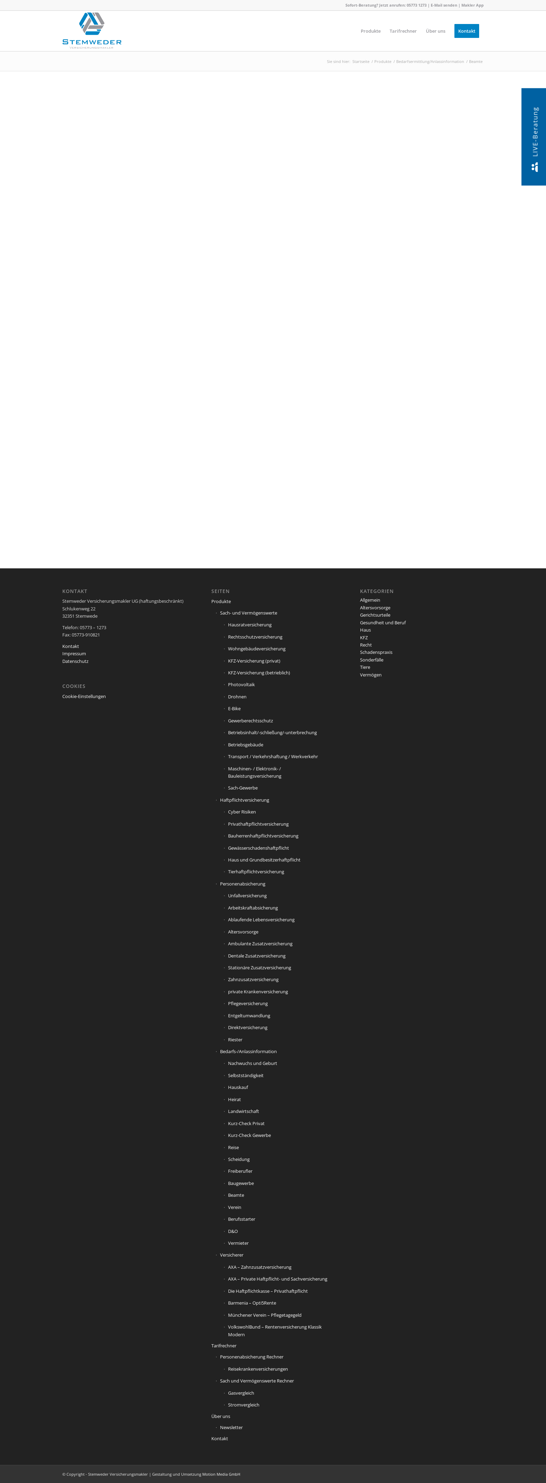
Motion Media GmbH (221, 1474)
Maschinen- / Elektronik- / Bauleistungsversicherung (254, 772)
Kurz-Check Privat (246, 1123)
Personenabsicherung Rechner (251, 1357)
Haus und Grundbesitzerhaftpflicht (264, 860)
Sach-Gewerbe (243, 788)
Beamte (236, 1195)
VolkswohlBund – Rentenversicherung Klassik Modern (275, 1330)
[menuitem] (370, 31)
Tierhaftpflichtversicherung (256, 871)
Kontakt (70, 646)
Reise (233, 1147)
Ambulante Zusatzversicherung (260, 943)
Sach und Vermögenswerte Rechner (257, 1381)
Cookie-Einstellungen (84, 696)
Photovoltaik (241, 684)
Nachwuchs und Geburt (252, 1063)
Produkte (221, 601)
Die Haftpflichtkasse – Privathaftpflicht (268, 1291)
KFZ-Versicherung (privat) (254, 661)
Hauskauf (238, 1087)
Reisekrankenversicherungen (258, 1369)
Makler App (472, 5)
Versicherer (231, 1255)
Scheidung (239, 1159)
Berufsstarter (241, 1219)
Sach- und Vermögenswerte (248, 613)
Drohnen (237, 697)
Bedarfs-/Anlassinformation (248, 1051)
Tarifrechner (223, 1345)
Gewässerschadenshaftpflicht (258, 848)
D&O (233, 1231)
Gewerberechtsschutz (250, 721)
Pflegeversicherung (248, 1003)
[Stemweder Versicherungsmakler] (92, 33)
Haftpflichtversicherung (244, 800)
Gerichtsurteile (375, 615)
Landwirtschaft (243, 1111)
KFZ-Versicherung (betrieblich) (259, 673)
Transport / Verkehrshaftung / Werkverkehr (273, 756)
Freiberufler (240, 1171)
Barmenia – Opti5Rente (252, 1303)
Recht (366, 645)
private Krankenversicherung (258, 991)
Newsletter (231, 1427)
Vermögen (371, 675)
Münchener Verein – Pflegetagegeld (265, 1315)
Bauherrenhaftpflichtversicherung (263, 836)
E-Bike (234, 708)
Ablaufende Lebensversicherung (261, 919)
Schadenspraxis (376, 652)
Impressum (74, 653)
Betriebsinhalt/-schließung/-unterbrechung (272, 732)
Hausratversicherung (250, 625)
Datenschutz (75, 661)
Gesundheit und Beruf (383, 622)
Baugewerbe (241, 1183)
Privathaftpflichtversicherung (258, 824)
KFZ (364, 637)
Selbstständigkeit (246, 1075)
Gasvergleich (241, 1393)
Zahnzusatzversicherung (253, 979)
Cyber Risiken (242, 812)
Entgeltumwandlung (249, 1015)
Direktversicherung (247, 1027)
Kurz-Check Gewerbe (249, 1135)
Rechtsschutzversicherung (255, 637)
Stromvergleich (243, 1405)
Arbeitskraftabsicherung (253, 908)
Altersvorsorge (243, 932)
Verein (234, 1207)
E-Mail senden (444, 5)
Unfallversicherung (247, 895)
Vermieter (238, 1243)
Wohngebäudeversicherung (257, 649)
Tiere (365, 667)
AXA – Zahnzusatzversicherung (259, 1267)
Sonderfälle (371, 660)
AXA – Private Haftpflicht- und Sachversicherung (277, 1279)
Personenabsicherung (242, 884)
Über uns (220, 1416)
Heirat (234, 1099)
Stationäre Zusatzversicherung (259, 967)
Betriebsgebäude (245, 745)
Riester (235, 1039)
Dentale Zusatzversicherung (257, 956)
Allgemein (370, 600)
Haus (365, 630)
